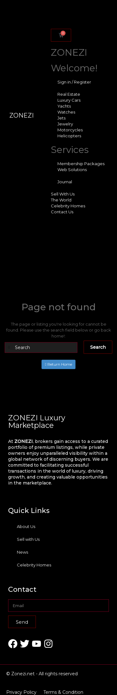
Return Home (58, 364)
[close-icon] (50, 23)
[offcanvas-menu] (50, 16)
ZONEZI (21, 115)
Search (98, 347)
